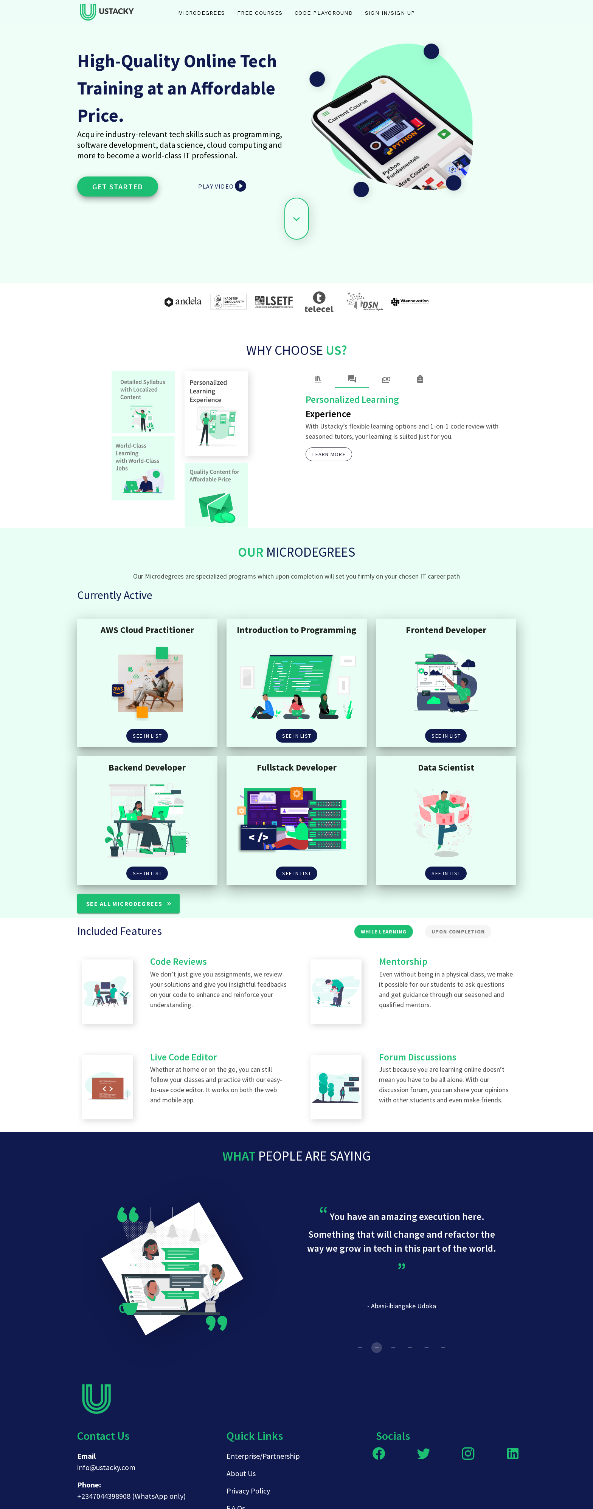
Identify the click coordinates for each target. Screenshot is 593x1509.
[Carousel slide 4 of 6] (410, 1347)
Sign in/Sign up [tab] (390, 13)
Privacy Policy (248, 1490)
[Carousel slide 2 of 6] (376, 1347)
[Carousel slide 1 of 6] (360, 1347)
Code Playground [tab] (324, 13)
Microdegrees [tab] (201, 13)
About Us (241, 1473)
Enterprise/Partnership (263, 1456)
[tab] (318, 379)
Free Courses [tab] (260, 13)
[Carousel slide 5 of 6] (426, 1347)
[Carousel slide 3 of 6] (393, 1347)
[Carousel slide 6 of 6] (443, 1347)
